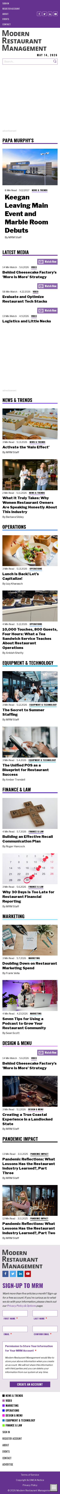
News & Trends (40, 190)
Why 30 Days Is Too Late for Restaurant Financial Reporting (28, 896)
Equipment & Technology (43, 704)
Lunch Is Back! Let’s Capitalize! (20, 576)
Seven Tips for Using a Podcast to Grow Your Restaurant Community (24, 1023)
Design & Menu (35, 1109)
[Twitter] (44, 14)
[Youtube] (55, 14)
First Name (9, 1318)
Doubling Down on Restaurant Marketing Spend (29, 965)
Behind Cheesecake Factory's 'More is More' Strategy (29, 274)
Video (34, 267)
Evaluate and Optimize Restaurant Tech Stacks (24, 299)
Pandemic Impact (39, 1153)
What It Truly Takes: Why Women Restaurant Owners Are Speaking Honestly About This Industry (29, 505)
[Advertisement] (30, 99)
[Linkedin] (50, 14)
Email (6, 1334)
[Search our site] (27, 61)
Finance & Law (36, 831)
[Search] (55, 61)
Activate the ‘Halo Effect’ (25, 447)
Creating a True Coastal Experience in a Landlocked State (27, 1119)
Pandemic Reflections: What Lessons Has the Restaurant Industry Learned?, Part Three (28, 1166)
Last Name (39, 1318)
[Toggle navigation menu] (54, 1488)
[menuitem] (5, 3)
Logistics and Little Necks (26, 321)
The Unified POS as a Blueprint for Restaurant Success (25, 770)
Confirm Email (41, 1334)
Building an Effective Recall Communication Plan (27, 838)
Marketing (34, 958)
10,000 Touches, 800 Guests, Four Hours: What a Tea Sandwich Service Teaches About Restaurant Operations (29, 638)
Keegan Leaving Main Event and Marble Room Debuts (26, 213)
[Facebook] (39, 14)
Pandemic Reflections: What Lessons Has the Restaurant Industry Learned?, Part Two (28, 1228)
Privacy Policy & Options (21, 1305)
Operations (36, 568)
